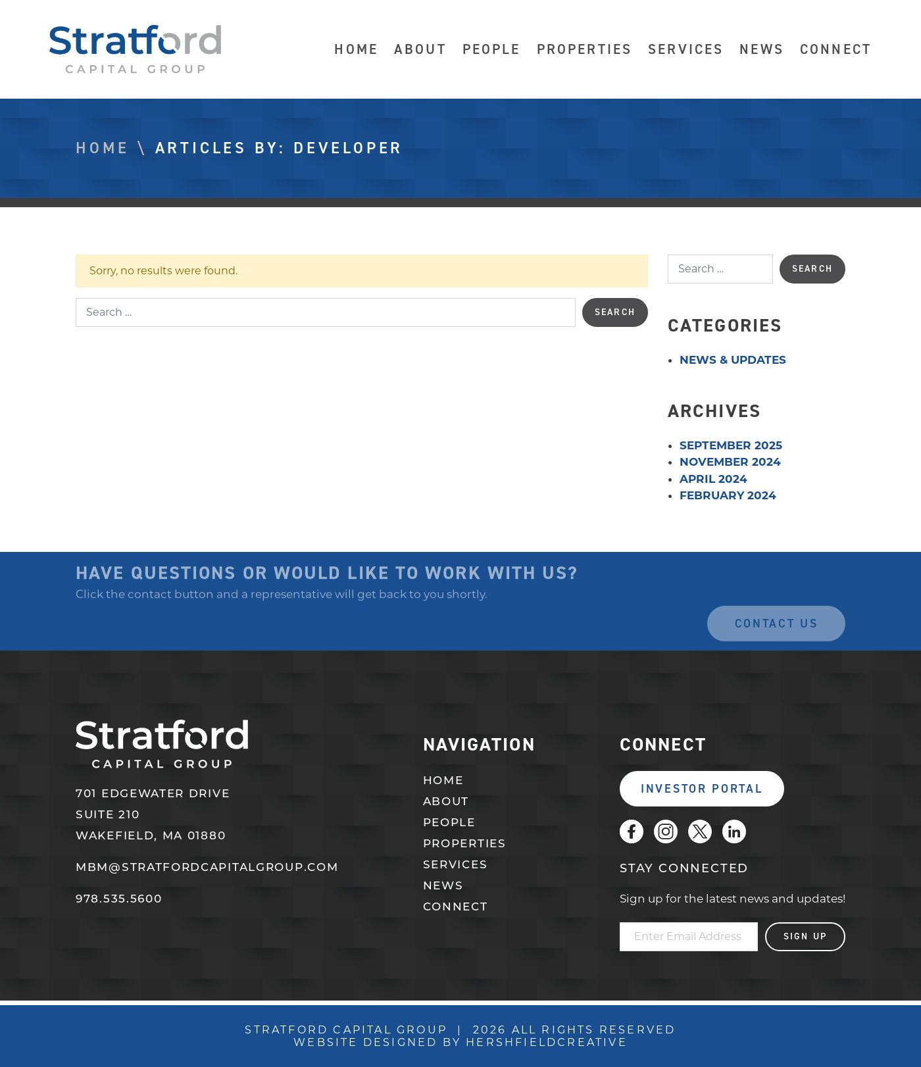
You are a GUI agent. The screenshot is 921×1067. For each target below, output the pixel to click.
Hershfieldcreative (547, 1042)
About (420, 50)
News (761, 50)
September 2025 (731, 445)
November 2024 (730, 461)
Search (615, 312)
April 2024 (713, 478)
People (491, 50)
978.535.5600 (119, 899)
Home (356, 50)
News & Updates (733, 359)
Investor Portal (702, 789)
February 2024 (728, 495)
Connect (836, 50)
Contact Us (776, 633)
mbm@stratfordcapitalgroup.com (207, 868)
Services (686, 50)
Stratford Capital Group (135, 49)
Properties (585, 50)
